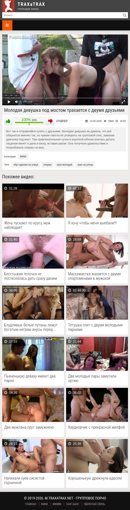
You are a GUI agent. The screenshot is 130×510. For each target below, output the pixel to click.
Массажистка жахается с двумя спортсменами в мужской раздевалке (94, 276)
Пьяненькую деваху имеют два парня (30, 378)
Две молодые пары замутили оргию (92, 378)
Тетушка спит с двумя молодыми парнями (95, 327)
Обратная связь (94, 504)
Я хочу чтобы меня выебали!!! (92, 223)
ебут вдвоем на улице (26, 164)
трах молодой (64, 164)
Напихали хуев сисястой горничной (24, 480)
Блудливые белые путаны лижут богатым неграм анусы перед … (31, 327)
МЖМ (23, 156)
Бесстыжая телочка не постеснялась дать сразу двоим (30, 276)
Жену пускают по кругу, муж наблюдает (27, 225)
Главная (30, 504)
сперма (47, 164)
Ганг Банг (72, 504)
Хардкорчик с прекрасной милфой (96, 427)
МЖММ (57, 504)
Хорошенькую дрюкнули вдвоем (95, 478)
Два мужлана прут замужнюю (29, 427)
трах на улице (85, 164)
